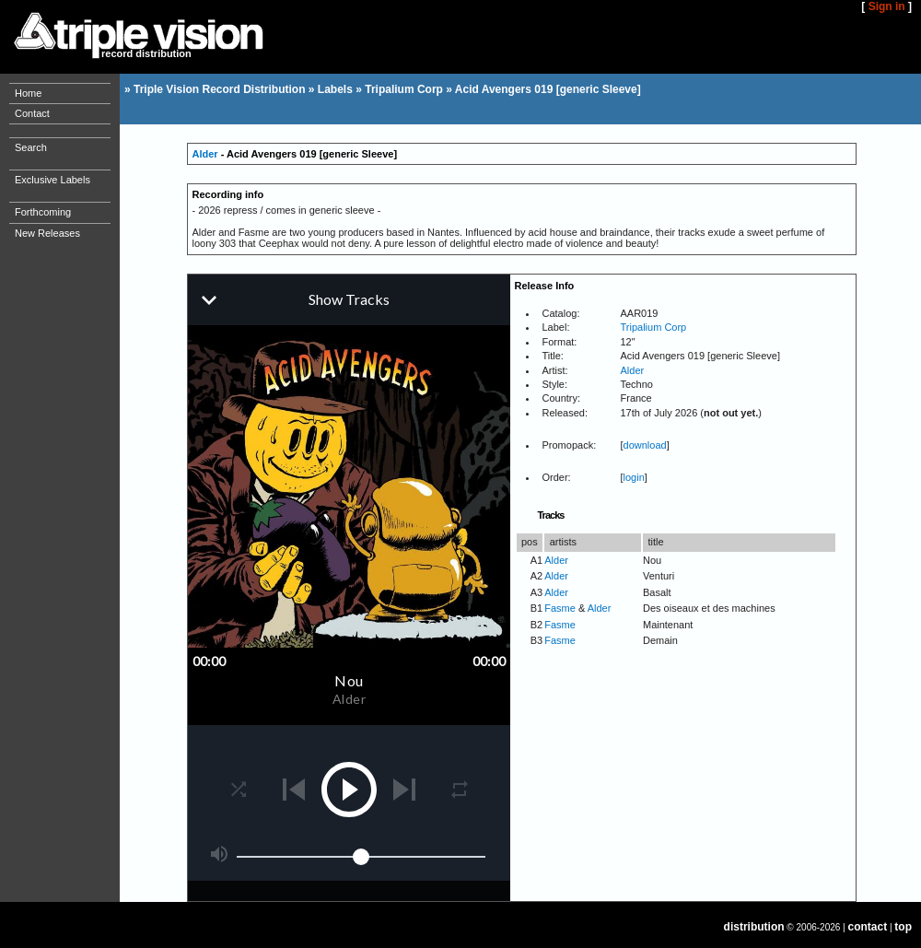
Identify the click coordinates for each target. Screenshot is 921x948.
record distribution (146, 53)
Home (28, 93)
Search (31, 147)
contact (868, 926)
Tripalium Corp (404, 89)
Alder (205, 153)
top (903, 926)
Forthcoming (43, 211)
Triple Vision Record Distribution (219, 89)
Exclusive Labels (52, 179)
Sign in (887, 6)
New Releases (47, 233)
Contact (32, 113)
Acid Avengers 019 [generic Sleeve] (548, 89)
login (634, 477)
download (645, 445)
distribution (754, 926)
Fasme (560, 608)
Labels (335, 89)
